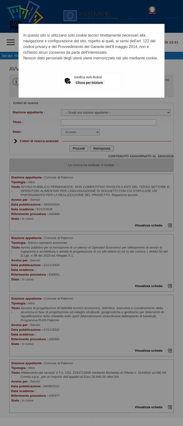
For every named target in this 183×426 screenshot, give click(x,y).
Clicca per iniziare (89, 83)
